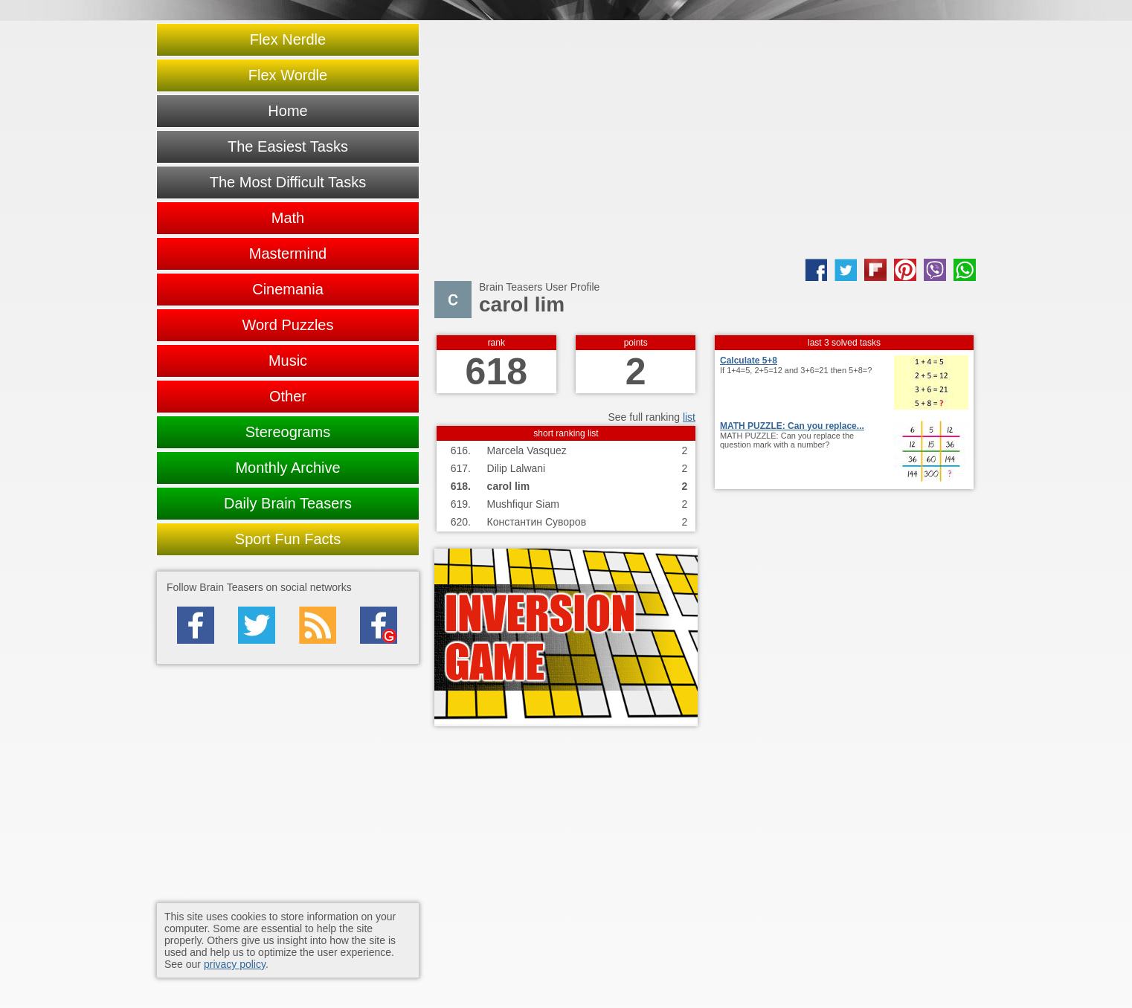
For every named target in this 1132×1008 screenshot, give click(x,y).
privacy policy (235, 964)
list (689, 417)
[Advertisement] (705, 140)
